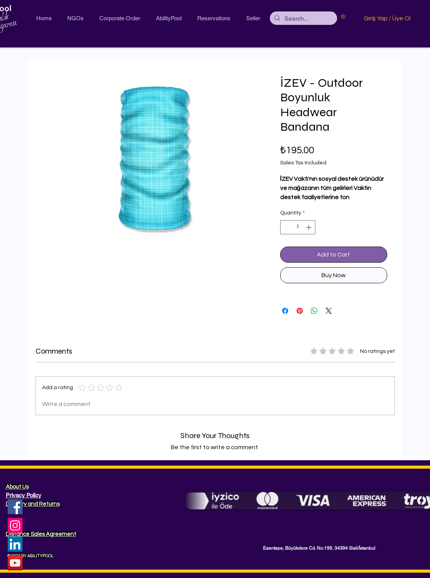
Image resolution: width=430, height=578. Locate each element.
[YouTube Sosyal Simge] (15, 562)
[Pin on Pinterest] (299, 310)
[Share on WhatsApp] (314, 310)
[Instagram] (15, 525)
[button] (346, 16)
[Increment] (309, 227)
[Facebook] (15, 506)
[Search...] (302, 18)
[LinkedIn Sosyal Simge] (15, 544)
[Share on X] (328, 310)
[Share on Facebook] (285, 310)
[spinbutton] (298, 227)
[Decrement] (286, 227)
